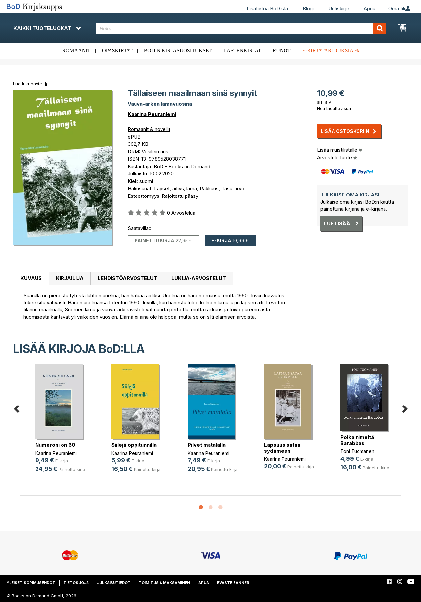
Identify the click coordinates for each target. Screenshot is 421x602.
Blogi (308, 8)
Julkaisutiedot (114, 582)
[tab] (31, 279)
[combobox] (241, 28)
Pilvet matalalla (207, 445)
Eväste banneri (233, 582)
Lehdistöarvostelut (127, 278)
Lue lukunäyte (27, 83)
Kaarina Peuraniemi (152, 114)
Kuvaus (31, 278)
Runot (282, 50)
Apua (369, 8)
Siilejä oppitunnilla (134, 445)
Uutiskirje (338, 8)
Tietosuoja (76, 582)
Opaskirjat (117, 50)
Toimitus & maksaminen (164, 582)
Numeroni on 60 (55, 445)
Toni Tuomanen (357, 451)
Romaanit (76, 50)
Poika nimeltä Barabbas (357, 440)
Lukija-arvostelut (198, 278)
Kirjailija (70, 278)
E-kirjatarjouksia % (330, 50)
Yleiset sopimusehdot (31, 582)
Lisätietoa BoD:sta (267, 8)
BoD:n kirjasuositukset (178, 50)
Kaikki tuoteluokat (47, 28)
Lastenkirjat (242, 50)
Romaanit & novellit (149, 129)
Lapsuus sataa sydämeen (282, 448)
